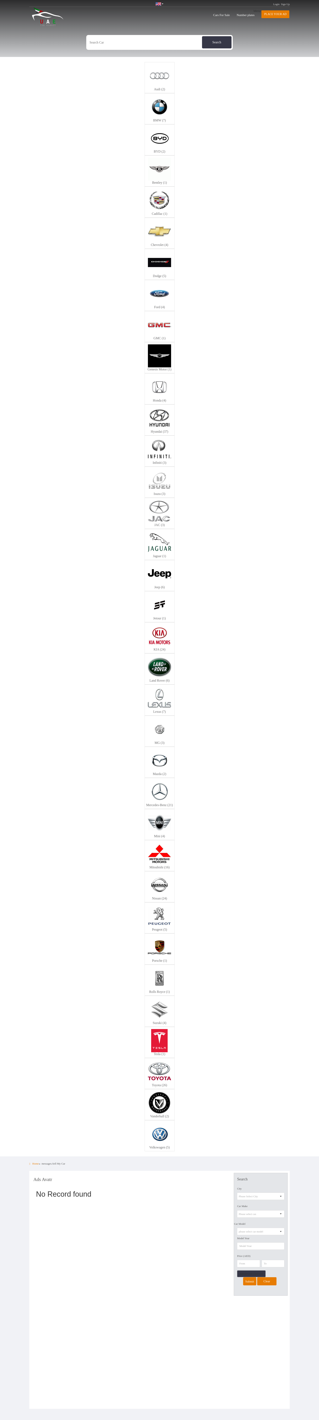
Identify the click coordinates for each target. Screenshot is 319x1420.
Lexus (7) (159, 711)
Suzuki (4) (159, 1023)
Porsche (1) (159, 960)
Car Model (239, 1223)
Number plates (246, 15)
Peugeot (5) (159, 929)
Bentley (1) (159, 182)
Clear (266, 1281)
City (239, 1188)
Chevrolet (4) (159, 245)
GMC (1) (159, 338)
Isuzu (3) (159, 494)
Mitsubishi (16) (159, 867)
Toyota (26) (159, 1085)
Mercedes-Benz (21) (159, 805)
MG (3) (159, 742)
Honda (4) (159, 400)
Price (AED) (243, 1255)
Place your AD (275, 14)
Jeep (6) (159, 587)
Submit (249, 1281)
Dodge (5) (159, 276)
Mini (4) (159, 836)
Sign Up (285, 4)
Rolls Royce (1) (159, 991)
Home (34, 1163)
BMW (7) (159, 120)
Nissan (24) (159, 898)
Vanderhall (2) (159, 1116)
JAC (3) (159, 525)
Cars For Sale (221, 15)
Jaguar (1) (159, 556)
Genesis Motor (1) (159, 369)
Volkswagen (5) (159, 1147)
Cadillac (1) (159, 213)
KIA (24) (159, 649)
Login (276, 4)
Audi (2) (159, 89)
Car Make (242, 1206)
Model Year (243, 1238)
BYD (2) (159, 151)
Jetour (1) (159, 618)
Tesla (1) (159, 1054)
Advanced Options (251, 1273)
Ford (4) (159, 307)
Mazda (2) (159, 774)
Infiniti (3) (159, 462)
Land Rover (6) (160, 680)
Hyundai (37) (159, 431)
